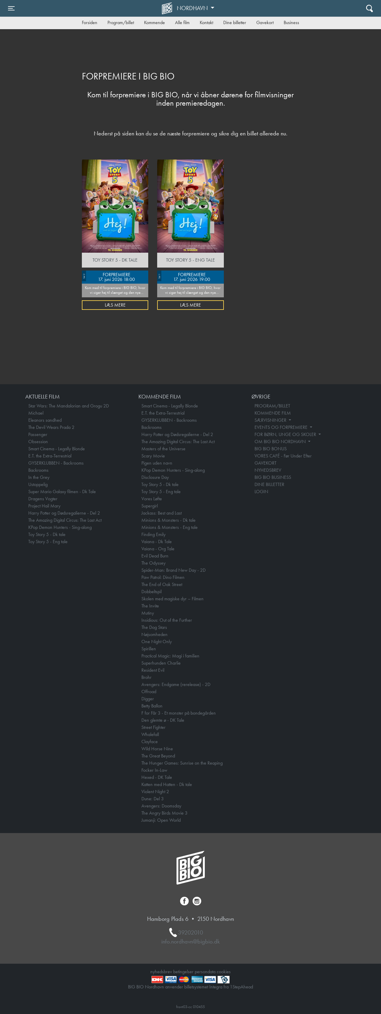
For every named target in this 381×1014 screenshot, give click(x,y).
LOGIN (261, 491)
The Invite (150, 606)
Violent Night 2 (155, 791)
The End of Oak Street (161, 584)
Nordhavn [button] (193, 8)
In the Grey (38, 477)
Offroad (148, 691)
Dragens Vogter (42, 499)
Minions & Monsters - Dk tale (168, 520)
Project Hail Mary (44, 506)
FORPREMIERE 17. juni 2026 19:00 (183, 276)
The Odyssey (153, 563)
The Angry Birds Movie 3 (164, 813)
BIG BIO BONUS (270, 449)
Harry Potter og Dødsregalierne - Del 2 (64, 513)
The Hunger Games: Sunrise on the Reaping (182, 763)
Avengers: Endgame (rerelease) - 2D (175, 684)
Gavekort (265, 22)
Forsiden (89, 22)
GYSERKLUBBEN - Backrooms (56, 463)
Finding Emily (153, 534)
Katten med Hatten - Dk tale (166, 784)
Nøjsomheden (154, 634)
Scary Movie (153, 456)
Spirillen (148, 649)
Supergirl (149, 506)
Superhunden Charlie (161, 663)
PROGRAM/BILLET (272, 406)
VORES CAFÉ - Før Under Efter (283, 456)
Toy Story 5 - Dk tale (46, 534)
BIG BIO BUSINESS (272, 477)
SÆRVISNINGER (271, 420)
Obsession (38, 441)
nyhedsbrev (161, 971)
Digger (147, 699)
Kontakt (206, 22)
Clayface (149, 741)
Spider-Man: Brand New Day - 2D (173, 570)
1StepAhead (241, 987)
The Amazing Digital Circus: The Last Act (65, 520)
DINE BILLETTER (269, 484)
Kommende (154, 22)
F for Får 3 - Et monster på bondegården (178, 713)
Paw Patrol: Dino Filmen (163, 577)
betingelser (183, 971)
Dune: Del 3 (152, 799)
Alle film (182, 22)
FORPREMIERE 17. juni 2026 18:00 (108, 276)
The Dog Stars (154, 627)
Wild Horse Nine (157, 749)
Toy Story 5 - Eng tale (48, 541)
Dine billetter (234, 22)
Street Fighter (153, 727)
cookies (224, 971)
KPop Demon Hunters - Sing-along (60, 527)
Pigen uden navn (156, 463)
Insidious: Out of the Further (166, 620)
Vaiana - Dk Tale (156, 541)
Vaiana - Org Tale (157, 549)
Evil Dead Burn (154, 556)
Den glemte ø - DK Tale (162, 720)
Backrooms (38, 470)
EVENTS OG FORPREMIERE (281, 427)
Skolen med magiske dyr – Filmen (172, 599)
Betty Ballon (152, 706)
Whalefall (150, 734)
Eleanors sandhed (45, 420)
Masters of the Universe (163, 449)
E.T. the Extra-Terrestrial (49, 456)
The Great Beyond (158, 756)
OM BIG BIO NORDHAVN (280, 441)
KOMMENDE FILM (272, 413)
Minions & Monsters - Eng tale (169, 527)
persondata (205, 971)
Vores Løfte (151, 499)
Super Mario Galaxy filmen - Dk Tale (62, 491)
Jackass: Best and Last (161, 513)
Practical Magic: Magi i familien (170, 656)
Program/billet (120, 22)
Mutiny (147, 613)
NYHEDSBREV (267, 470)
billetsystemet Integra (203, 987)
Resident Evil (152, 670)
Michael (35, 413)
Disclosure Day (155, 477)
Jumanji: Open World (161, 820)
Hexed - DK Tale (156, 777)
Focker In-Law (154, 770)
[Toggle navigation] (11, 8)
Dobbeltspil (151, 591)
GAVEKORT (265, 463)
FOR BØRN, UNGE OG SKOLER (285, 434)
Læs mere (115, 305)
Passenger (37, 434)
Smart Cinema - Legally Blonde (56, 449)
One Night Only (156, 641)
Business (291, 22)
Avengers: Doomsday (161, 806)
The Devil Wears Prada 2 (51, 427)
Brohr (146, 677)
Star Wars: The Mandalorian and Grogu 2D (68, 406)
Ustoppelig (38, 484)
